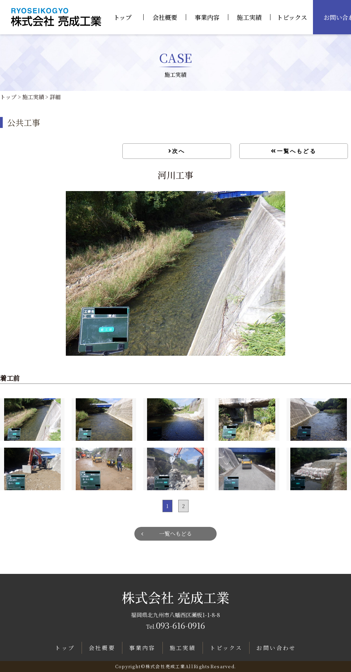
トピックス (292, 17)
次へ (178, 151)
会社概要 (165, 17)
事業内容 (207, 17)
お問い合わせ (276, 648)
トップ (122, 17)
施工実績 (249, 17)
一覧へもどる (296, 151)
